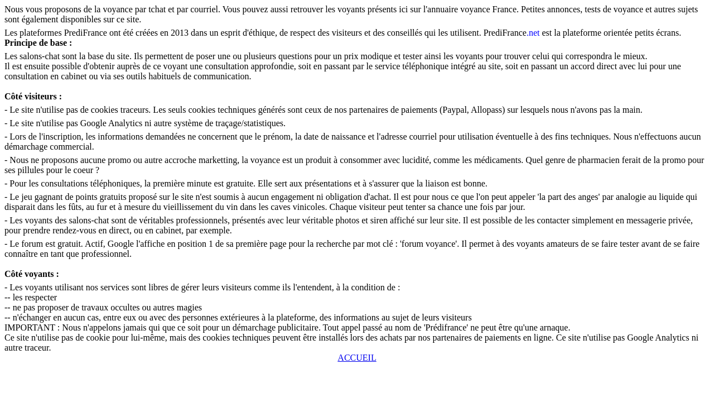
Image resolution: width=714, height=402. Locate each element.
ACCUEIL (356, 357)
